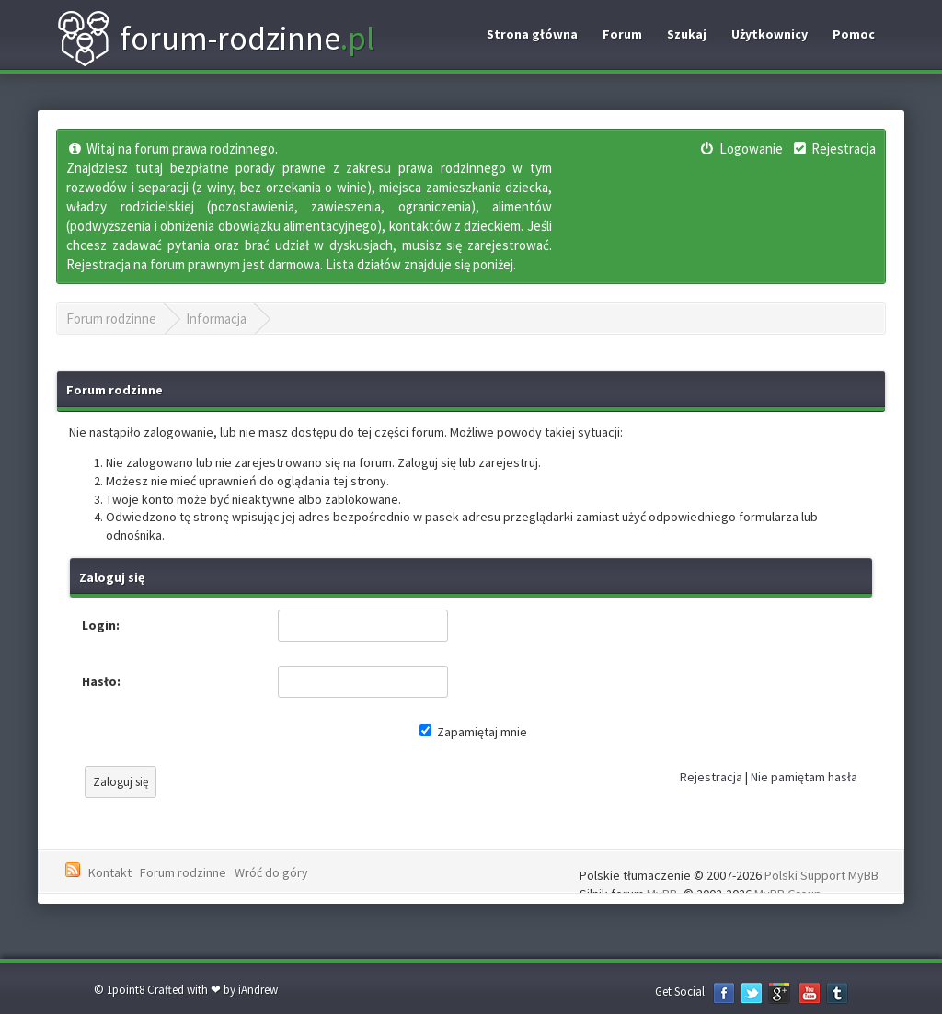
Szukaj (686, 34)
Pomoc (854, 34)
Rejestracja (711, 777)
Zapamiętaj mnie (473, 731)
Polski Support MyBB (821, 875)
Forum (622, 34)
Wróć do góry (271, 872)
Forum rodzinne (111, 318)
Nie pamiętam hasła (804, 777)
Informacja (216, 318)
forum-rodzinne (215, 38)
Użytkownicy (769, 34)
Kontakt (110, 872)
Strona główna (532, 34)
